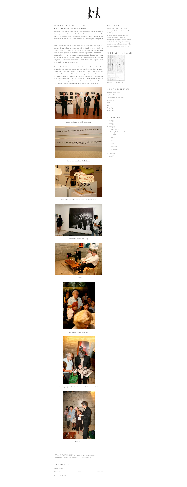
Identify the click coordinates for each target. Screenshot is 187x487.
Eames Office (76, 46)
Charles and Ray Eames (74, 34)
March (113, 146)
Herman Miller (58, 53)
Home (79, 472)
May (112, 141)
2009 (110, 124)
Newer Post (57, 472)
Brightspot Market (112, 95)
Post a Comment (59, 468)
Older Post (100, 472)
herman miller (68, 457)
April (112, 143)
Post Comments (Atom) (69, 476)
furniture (58, 457)
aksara (62, 455)
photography (86, 457)
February (113, 149)
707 (108, 105)
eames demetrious (88, 455)
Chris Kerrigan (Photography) (115, 97)
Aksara (80, 67)
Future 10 (109, 103)
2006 (110, 156)
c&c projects (110, 100)
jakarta (77, 457)
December (114, 129)
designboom (110, 110)
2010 (110, 121)
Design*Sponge (111, 108)
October (113, 138)
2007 (110, 153)
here (80, 83)
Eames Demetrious (89, 31)
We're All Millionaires (113, 92)
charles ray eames (73, 455)
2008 (110, 127)
